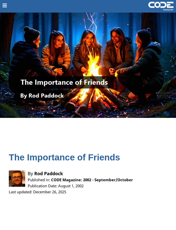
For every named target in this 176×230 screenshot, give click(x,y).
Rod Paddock (48, 173)
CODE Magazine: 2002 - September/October (92, 179)
